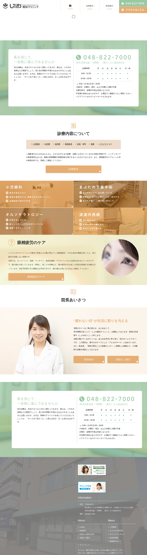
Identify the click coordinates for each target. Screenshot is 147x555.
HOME (82, 527)
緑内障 (57, 144)
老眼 (92, 144)
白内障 (47, 144)
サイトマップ (84, 545)
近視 (79, 144)
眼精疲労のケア (36, 276)
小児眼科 (36, 144)
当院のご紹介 (123, 359)
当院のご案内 (85, 538)
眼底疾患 (68, 144)
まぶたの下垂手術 (116, 531)
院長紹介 (89, 359)
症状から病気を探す (87, 534)
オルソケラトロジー (117, 534)
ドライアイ (103, 144)
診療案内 (73, 169)
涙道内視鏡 (114, 538)
